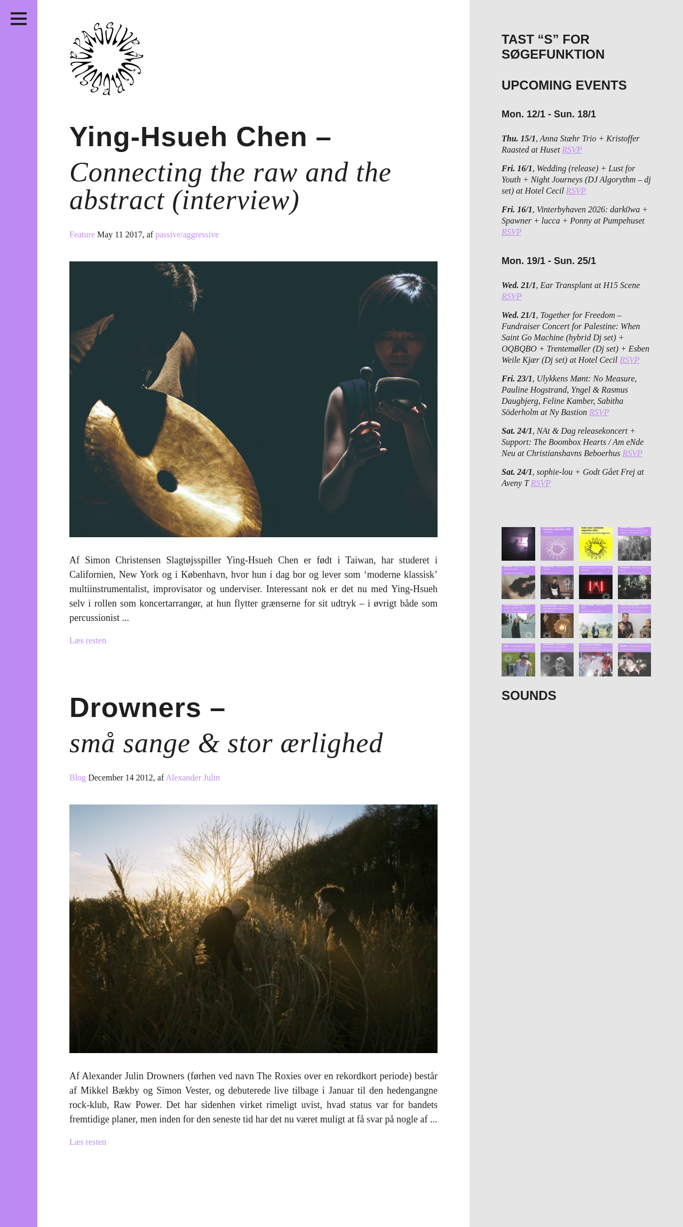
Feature (83, 234)
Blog (78, 777)
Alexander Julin (192, 777)
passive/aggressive (187, 234)
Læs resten (87, 640)
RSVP (572, 149)
